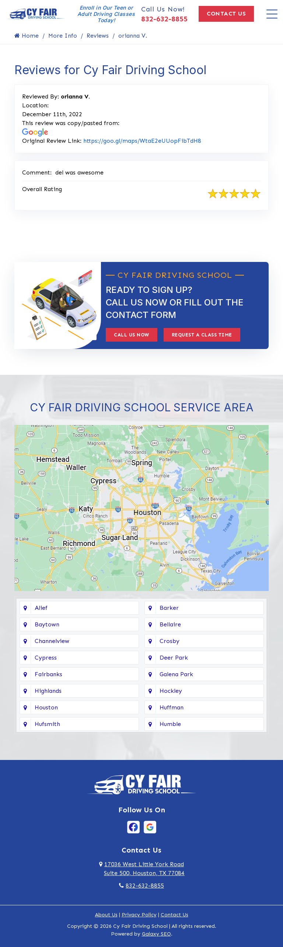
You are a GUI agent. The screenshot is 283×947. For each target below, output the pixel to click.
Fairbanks (48, 674)
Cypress (46, 657)
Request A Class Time (202, 335)
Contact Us (226, 13)
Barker (169, 607)
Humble (170, 723)
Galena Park (176, 674)
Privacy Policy (139, 915)
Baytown (47, 624)
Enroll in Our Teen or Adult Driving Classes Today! (106, 13)
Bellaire (170, 624)
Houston (46, 707)
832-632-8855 (164, 18)
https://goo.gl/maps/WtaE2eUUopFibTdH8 (142, 140)
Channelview (52, 640)
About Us (106, 915)
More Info (62, 35)
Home (26, 35)
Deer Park (174, 657)
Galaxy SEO (156, 934)
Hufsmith (47, 723)
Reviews (98, 35)
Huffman (172, 707)
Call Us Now (131, 335)
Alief (41, 607)
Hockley (171, 690)
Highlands (48, 690)
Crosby (169, 640)
